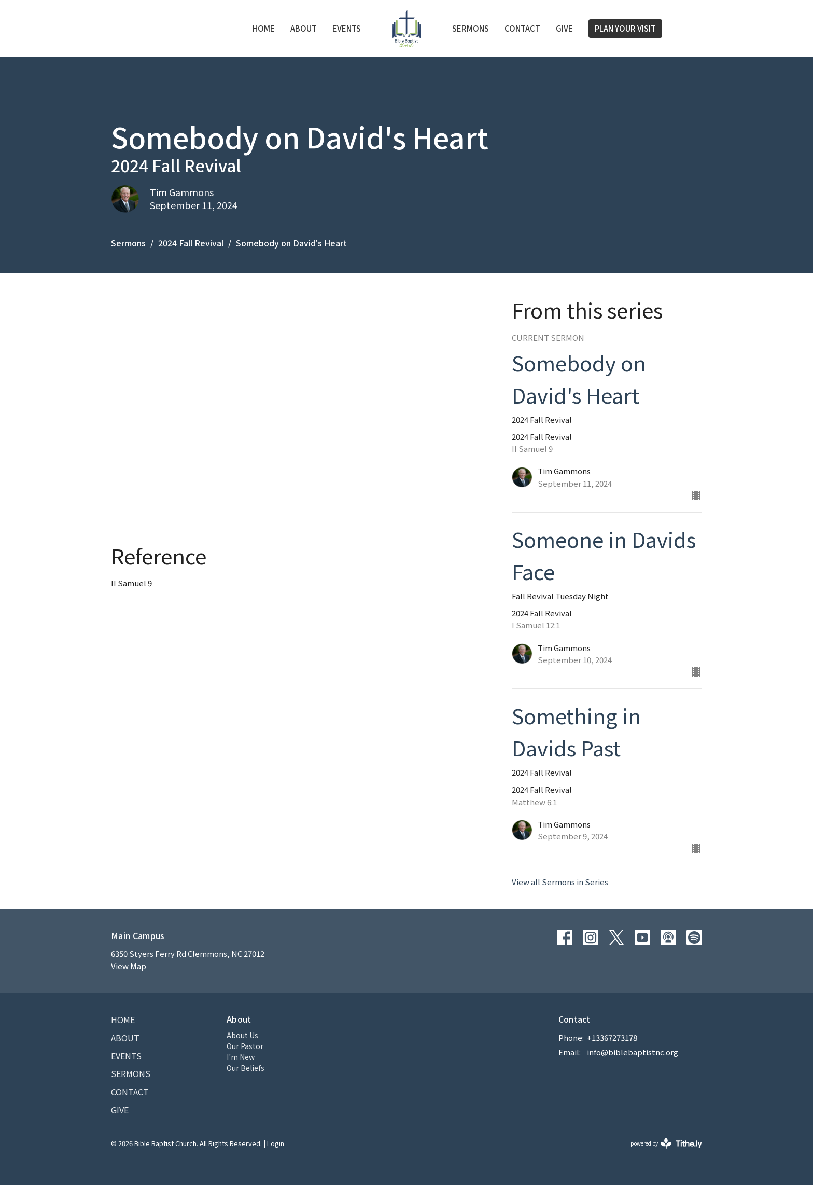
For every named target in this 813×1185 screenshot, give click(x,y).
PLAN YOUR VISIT (625, 28)
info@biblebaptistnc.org (632, 1051)
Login (275, 1143)
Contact (522, 28)
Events (346, 28)
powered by (666, 1143)
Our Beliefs (245, 1068)
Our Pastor (245, 1046)
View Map (128, 965)
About (303, 28)
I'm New (241, 1057)
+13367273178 (612, 1037)
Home (264, 28)
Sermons (470, 28)
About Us (242, 1035)
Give (564, 28)
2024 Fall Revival (190, 243)
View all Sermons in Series (560, 881)
